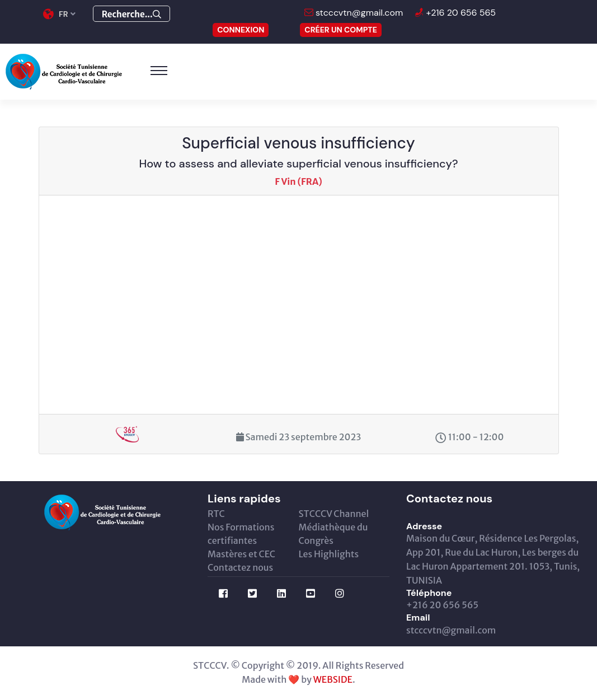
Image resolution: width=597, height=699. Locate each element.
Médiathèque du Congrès (333, 533)
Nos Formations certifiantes (241, 533)
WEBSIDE (332, 679)
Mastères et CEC (241, 554)
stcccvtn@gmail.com (358, 12)
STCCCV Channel (334, 513)
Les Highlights (329, 554)
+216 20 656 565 (460, 12)
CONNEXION (240, 30)
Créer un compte (340, 30)
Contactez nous (240, 567)
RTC (216, 513)
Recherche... (131, 14)
